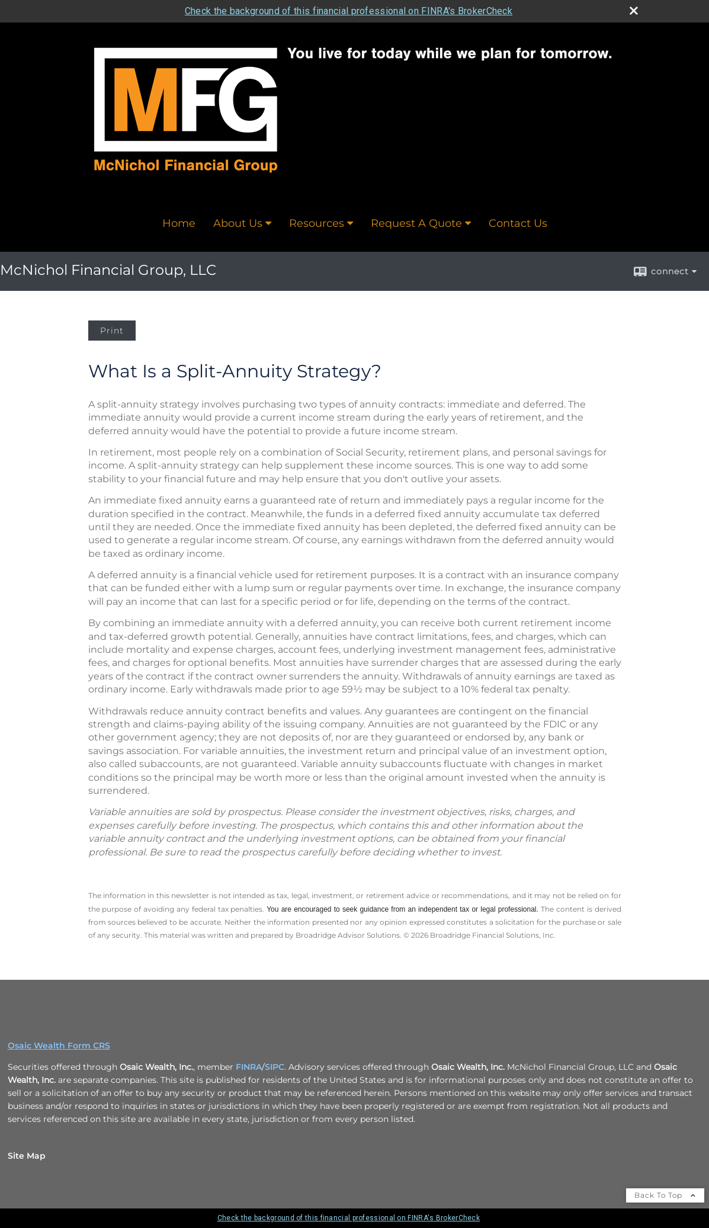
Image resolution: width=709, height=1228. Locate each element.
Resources (316, 223)
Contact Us (518, 223)
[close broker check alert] (634, 10)
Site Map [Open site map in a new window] (27, 1155)
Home (178, 223)
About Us (237, 223)
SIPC (274, 1067)
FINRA (249, 1067)
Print (112, 330)
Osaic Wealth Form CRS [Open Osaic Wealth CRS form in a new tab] (59, 1045)
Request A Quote (416, 223)
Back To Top (665, 1195)
